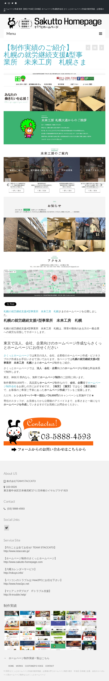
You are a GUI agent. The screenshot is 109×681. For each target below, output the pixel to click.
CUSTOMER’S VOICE (34, 666)
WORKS (19, 666)
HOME (11, 666)
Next (101, 185)
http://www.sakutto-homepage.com (23, 562)
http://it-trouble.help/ (15, 594)
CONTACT (49, 666)
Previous (8, 185)
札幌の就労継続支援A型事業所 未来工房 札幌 (31, 311)
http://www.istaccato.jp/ (16, 551)
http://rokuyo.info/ (13, 572)
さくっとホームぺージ (16, 355)
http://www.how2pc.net (16, 583)
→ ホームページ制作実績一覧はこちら (26, 658)
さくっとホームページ (41, 558)
